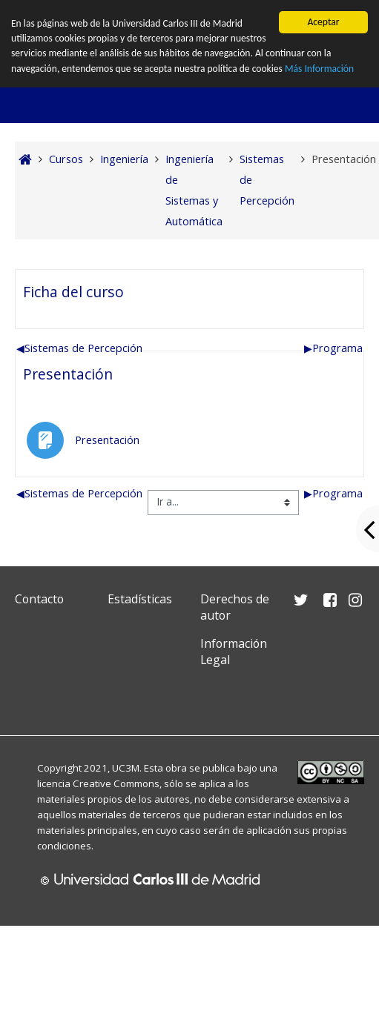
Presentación (68, 374)
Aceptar (323, 22)
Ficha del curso (73, 292)
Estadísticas (140, 599)
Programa (333, 348)
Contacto (39, 599)
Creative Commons (116, 783)
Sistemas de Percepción (79, 348)
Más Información (320, 68)
